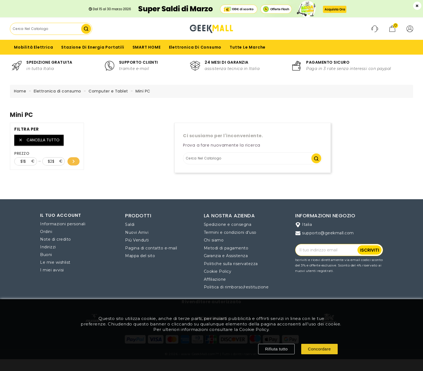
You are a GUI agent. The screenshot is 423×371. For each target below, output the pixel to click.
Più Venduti (137, 240)
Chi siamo (214, 240)
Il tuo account (60, 215)
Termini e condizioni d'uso (230, 232)
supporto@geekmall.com (328, 233)
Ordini (46, 231)
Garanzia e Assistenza (226, 255)
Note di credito (55, 239)
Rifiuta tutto (276, 349)
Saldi (130, 224)
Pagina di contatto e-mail (151, 248)
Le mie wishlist (55, 262)
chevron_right (73, 161)
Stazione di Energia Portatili (92, 47)
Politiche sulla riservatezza (231, 263)
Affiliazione (215, 279)
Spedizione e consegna (228, 224)
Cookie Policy (218, 271)
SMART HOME (146, 47)
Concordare (319, 349)
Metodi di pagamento (226, 248)
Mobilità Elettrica (33, 47)
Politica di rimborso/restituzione (236, 287)
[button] (410, 29)
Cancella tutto (39, 140)
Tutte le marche (248, 47)
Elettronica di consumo (195, 47)
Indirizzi (48, 246)
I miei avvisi (52, 270)
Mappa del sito (140, 255)
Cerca (86, 29)
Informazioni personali (62, 223)
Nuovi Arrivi (136, 232)
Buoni (46, 254)
